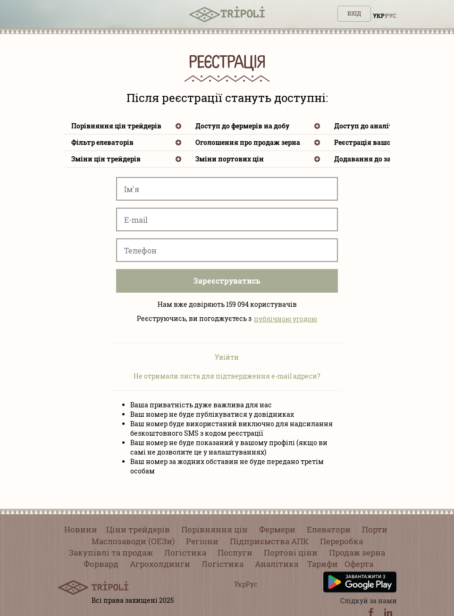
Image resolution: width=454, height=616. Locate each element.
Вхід (354, 13)
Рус (390, 15)
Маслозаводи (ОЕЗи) (133, 541)
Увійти (227, 357)
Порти (374, 529)
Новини (80, 529)
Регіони (202, 541)
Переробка (341, 541)
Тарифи (322, 563)
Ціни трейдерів (138, 529)
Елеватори (329, 529)
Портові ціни (291, 552)
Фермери (277, 529)
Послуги (235, 552)
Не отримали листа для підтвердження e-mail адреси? (227, 375)
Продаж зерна (357, 552)
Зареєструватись (227, 281)
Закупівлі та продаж (111, 552)
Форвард (101, 563)
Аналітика (276, 563)
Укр (379, 15)
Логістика (185, 552)
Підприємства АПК (269, 541)
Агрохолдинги (160, 563)
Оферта (359, 563)
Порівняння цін (214, 529)
